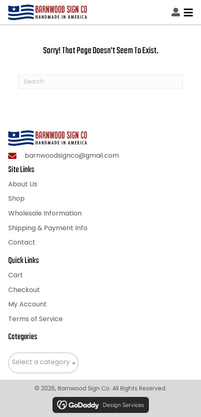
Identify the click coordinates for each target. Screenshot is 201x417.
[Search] (100, 82)
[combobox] (43, 363)
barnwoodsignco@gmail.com (72, 155)
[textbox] (43, 362)
